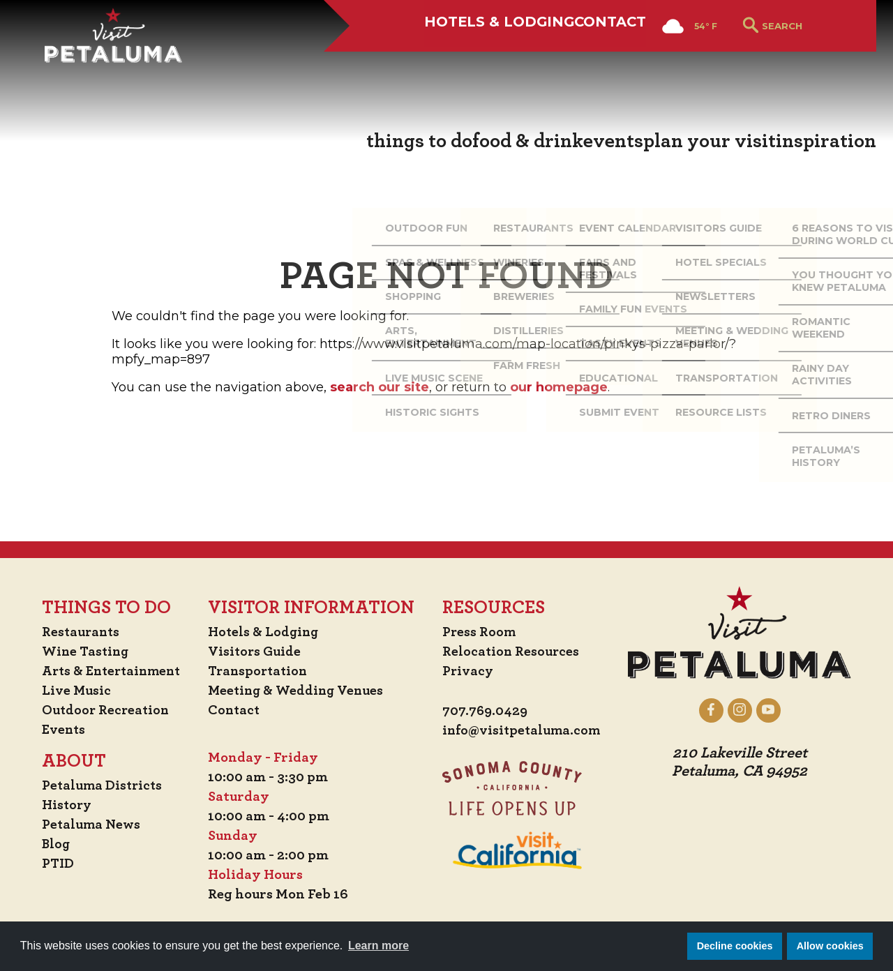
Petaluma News (86, 824)
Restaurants (76, 632)
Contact (583, 60)
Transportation (261, 671)
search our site (379, 387)
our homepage (559, 387)
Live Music (70, 691)
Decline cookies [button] (735, 945)
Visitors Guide (256, 651)
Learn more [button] (378, 945)
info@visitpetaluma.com (525, 731)
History (62, 805)
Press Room (481, 632)
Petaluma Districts (98, 785)
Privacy (470, 671)
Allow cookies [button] (830, 945)
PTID (52, 864)
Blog (51, 844)
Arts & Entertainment (108, 671)
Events (58, 730)
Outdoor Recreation (101, 710)
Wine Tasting (81, 651)
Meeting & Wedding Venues (299, 691)
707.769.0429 (487, 711)
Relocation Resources (513, 651)
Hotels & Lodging (433, 60)
